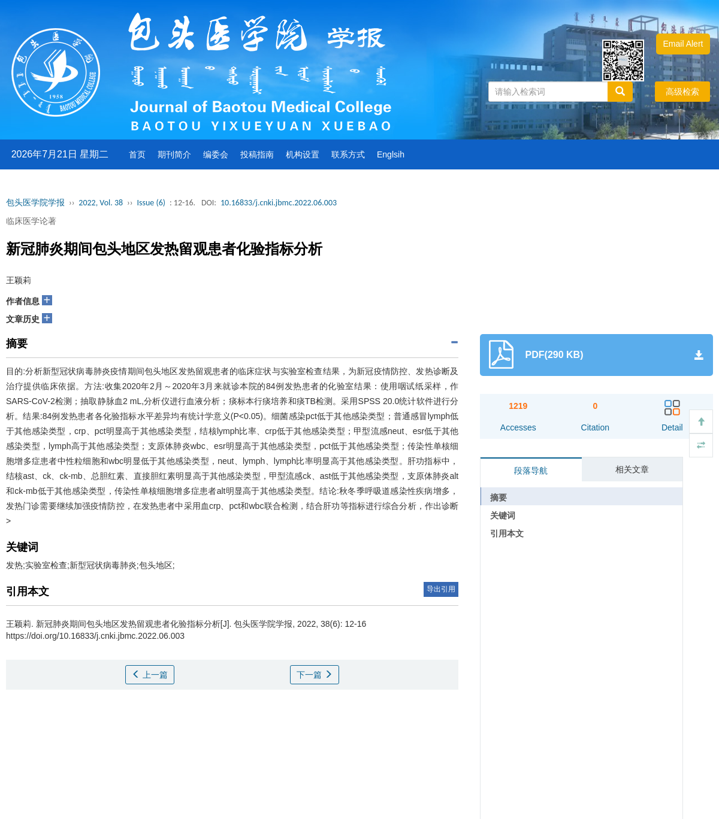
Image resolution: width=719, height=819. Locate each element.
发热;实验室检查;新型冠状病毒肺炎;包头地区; (90, 565)
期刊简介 (174, 154)
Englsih (390, 154)
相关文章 (632, 469)
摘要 (498, 497)
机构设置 (302, 154)
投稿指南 (257, 154)
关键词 (502, 515)
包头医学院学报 (35, 203)
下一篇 (315, 675)
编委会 (215, 154)
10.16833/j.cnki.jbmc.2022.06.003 (278, 203)
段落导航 (531, 470)
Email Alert (683, 43)
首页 (137, 154)
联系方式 (348, 154)
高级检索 (682, 91)
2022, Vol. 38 (100, 203)
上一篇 (150, 675)
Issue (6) (151, 203)
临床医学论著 (31, 221)
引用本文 (507, 533)
